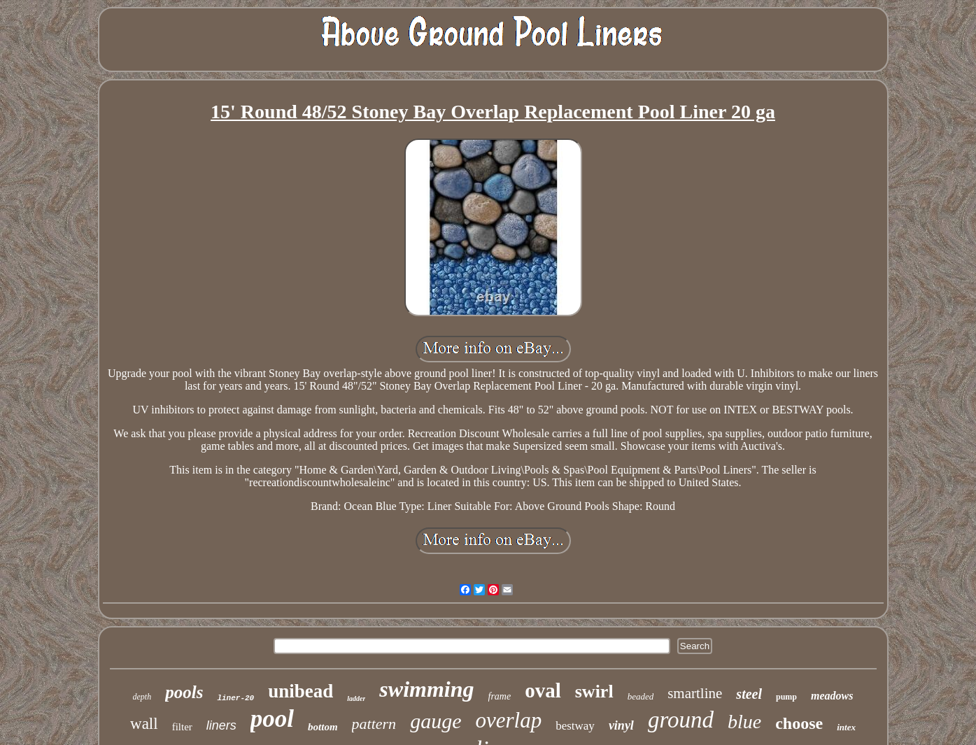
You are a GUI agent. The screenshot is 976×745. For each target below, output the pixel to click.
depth (142, 697)
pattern (374, 723)
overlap (508, 720)
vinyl (621, 725)
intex (846, 727)
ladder (356, 698)
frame (499, 696)
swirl (594, 691)
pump (786, 697)
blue (744, 721)
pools (184, 692)
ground (681, 719)
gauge (435, 720)
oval (543, 690)
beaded (641, 696)
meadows (832, 696)
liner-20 (235, 698)
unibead (300, 691)
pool (272, 718)
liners (221, 725)
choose (799, 723)
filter (182, 726)
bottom (323, 726)
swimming (426, 689)
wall (144, 723)
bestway (575, 725)
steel (749, 694)
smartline (694, 693)
